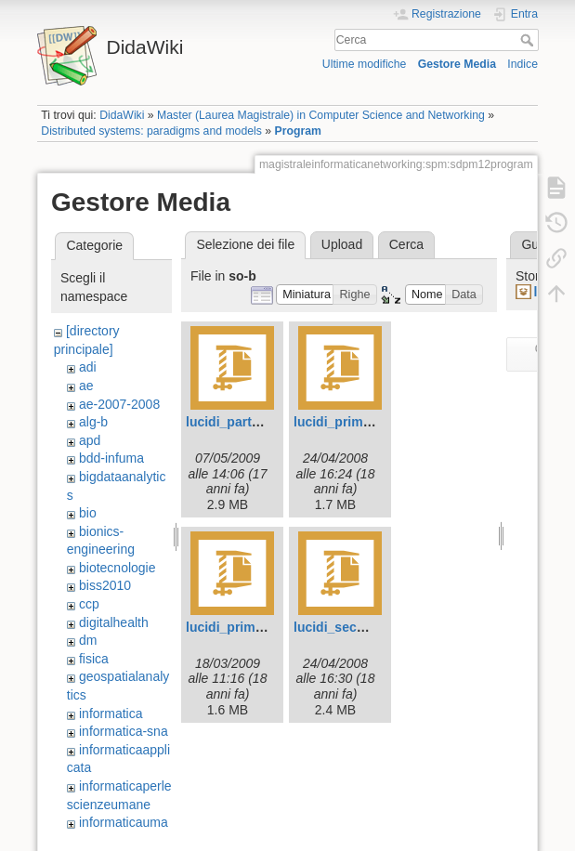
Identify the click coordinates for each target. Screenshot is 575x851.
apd (89, 440)
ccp (89, 603)
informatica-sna (123, 731)
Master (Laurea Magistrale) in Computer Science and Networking (321, 115)
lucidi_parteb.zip (237, 421)
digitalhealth (114, 622)
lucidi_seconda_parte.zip (371, 627)
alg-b (93, 421)
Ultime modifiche (364, 64)
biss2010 (105, 585)
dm (88, 640)
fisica (94, 658)
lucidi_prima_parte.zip (362, 421)
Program (298, 130)
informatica (110, 713)
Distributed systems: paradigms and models (151, 130)
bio (88, 512)
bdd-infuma (111, 458)
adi (88, 367)
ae (86, 385)
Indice (522, 64)
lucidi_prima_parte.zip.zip (265, 627)
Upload (341, 244)
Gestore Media (457, 64)
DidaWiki (121, 115)
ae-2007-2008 (119, 404)
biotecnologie (117, 567)
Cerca (529, 39)
